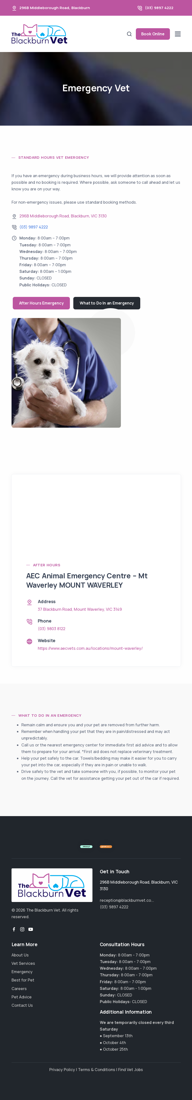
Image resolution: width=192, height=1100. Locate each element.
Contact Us (22, 1005)
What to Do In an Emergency (107, 303)
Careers (19, 988)
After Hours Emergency (41, 303)
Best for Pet (23, 980)
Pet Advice (22, 997)
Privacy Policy (62, 1069)
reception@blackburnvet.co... (127, 900)
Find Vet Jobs (130, 1069)
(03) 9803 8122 (51, 628)
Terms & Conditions (96, 1069)
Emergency (22, 971)
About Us (20, 955)
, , (63, 216)
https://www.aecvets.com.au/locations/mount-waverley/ (90, 648)
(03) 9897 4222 (159, 7)
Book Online (153, 34)
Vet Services (23, 963)
